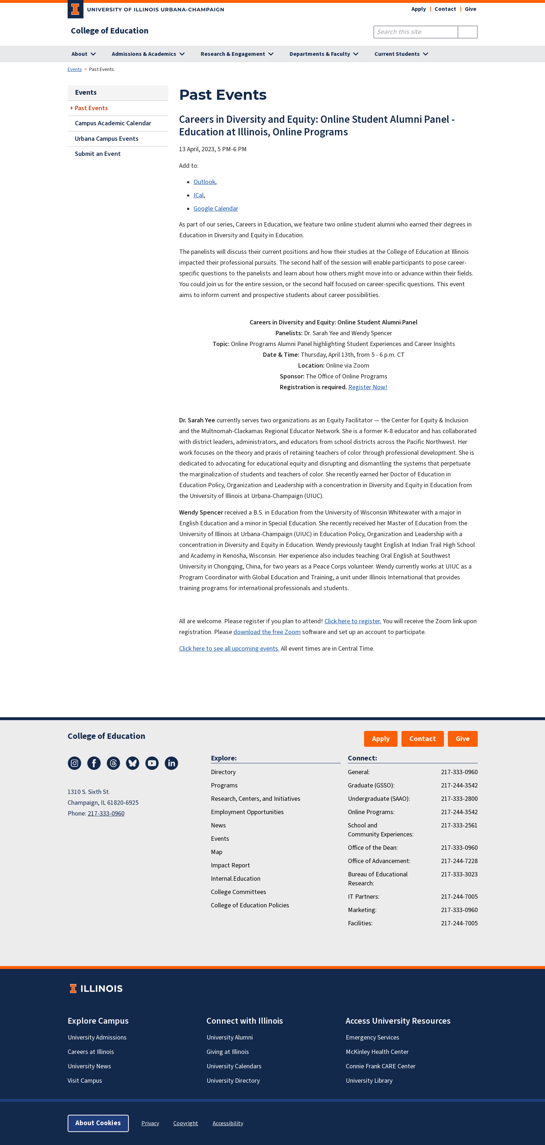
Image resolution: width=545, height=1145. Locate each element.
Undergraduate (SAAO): (379, 798)
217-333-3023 (459, 874)
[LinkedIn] (172, 768)
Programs (224, 785)
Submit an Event (98, 153)
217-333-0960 (106, 813)
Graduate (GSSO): (371, 785)
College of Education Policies (250, 905)
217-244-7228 (459, 861)
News (218, 825)
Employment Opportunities (247, 812)
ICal (199, 195)
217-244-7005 (459, 896)
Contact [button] (445, 9)
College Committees (238, 892)
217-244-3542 (459, 785)
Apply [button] (419, 9)
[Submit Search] (467, 32)
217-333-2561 (459, 825)
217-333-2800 (459, 798)
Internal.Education (235, 878)
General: (359, 772)
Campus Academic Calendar (113, 123)
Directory (223, 772)
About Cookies (98, 1123)
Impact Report (230, 865)
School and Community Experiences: (381, 830)
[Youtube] (152, 768)
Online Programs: (371, 812)
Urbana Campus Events (106, 138)
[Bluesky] (133, 768)
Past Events (91, 108)
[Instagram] (74, 768)
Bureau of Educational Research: (378, 879)
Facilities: (360, 923)
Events (75, 69)
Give (470, 9)
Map (216, 852)
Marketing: (362, 910)
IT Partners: (364, 896)
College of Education (110, 31)
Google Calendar (216, 208)
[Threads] (113, 768)
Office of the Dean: (373, 847)
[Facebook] (94, 768)
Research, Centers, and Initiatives (255, 798)
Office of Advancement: (379, 861)
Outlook (204, 182)
